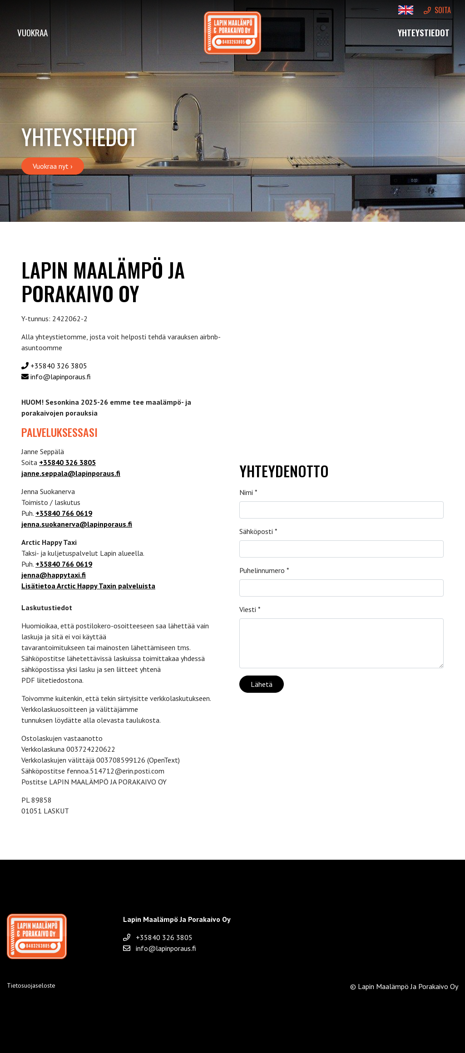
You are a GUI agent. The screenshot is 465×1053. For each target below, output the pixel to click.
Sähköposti (258, 531)
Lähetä (261, 684)
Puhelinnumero (264, 570)
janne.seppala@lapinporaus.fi (70, 473)
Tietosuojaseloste (31, 985)
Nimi (248, 492)
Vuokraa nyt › (53, 166)
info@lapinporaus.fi (56, 376)
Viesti (250, 609)
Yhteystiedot (424, 32)
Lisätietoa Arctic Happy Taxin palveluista (88, 585)
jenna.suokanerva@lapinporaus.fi (76, 524)
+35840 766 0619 (63, 513)
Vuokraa (32, 32)
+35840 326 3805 (54, 365)
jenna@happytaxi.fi (53, 574)
